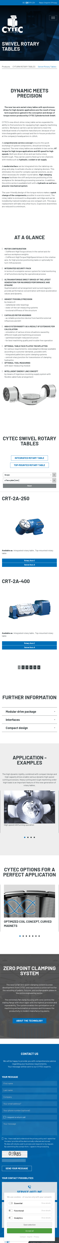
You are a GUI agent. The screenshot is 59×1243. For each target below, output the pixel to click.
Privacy (36, 1237)
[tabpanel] (29, 812)
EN (27, 3)
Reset (29, 486)
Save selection (30, 1225)
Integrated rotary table (29, 458)
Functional (19, 1210)
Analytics (18, 1218)
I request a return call (14, 1117)
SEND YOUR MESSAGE (17, 1168)
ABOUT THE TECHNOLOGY (29, 1020)
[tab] (29, 711)
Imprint (29, 1237)
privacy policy (37, 1138)
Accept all (29, 1231)
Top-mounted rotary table (29, 465)
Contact (23, 1237)
